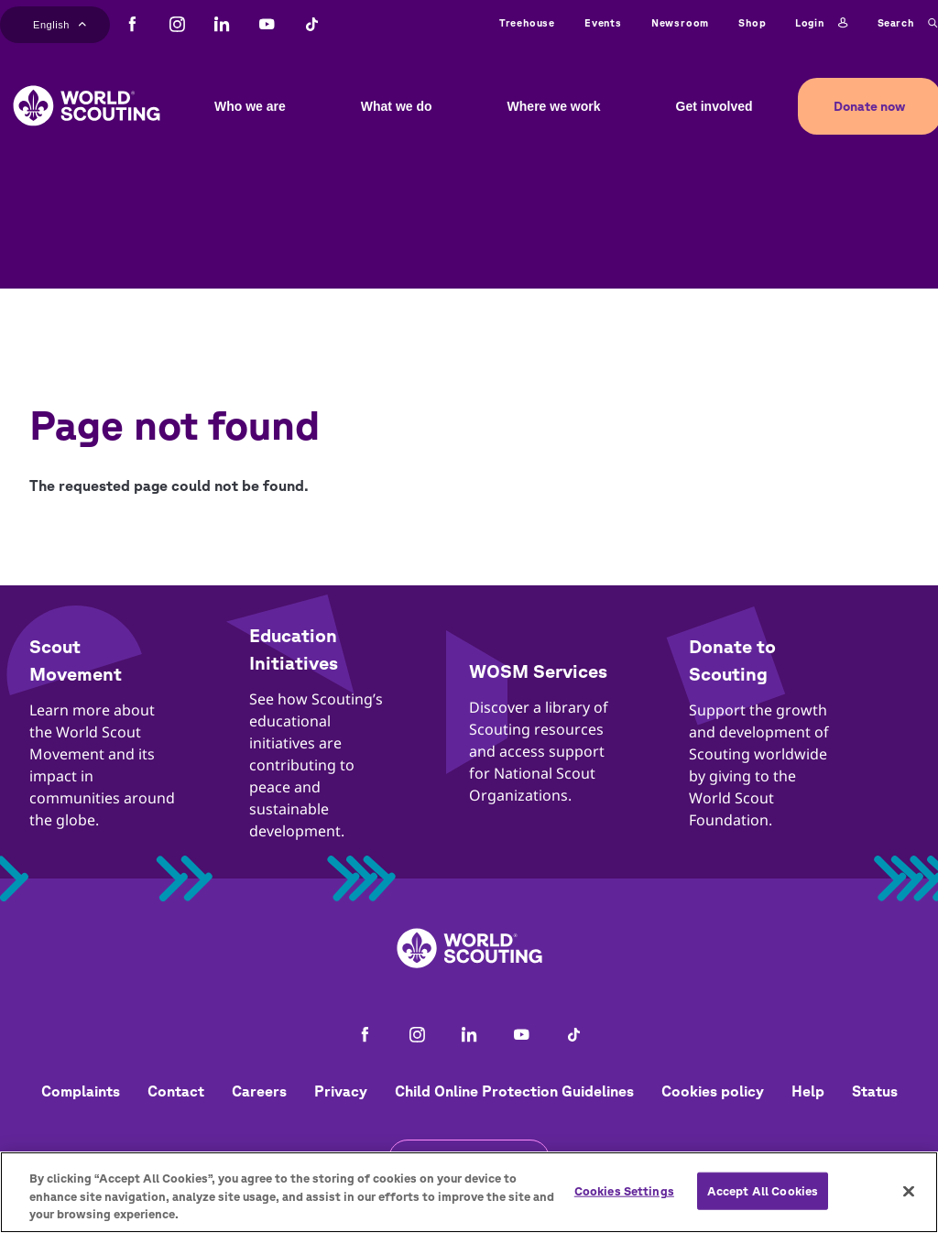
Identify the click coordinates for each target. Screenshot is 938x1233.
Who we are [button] (250, 106)
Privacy (340, 1091)
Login (821, 23)
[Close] (909, 1191)
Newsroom (680, 22)
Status (875, 1091)
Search (908, 23)
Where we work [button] (554, 106)
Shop (752, 22)
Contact (175, 1091)
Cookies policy (712, 1091)
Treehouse (527, 22)
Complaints (80, 1091)
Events (603, 22)
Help (807, 1091)
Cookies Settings (624, 1190)
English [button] (59, 23)
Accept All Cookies (762, 1190)
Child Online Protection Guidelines (514, 1091)
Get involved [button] (714, 106)
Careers (259, 1091)
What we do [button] (396, 106)
